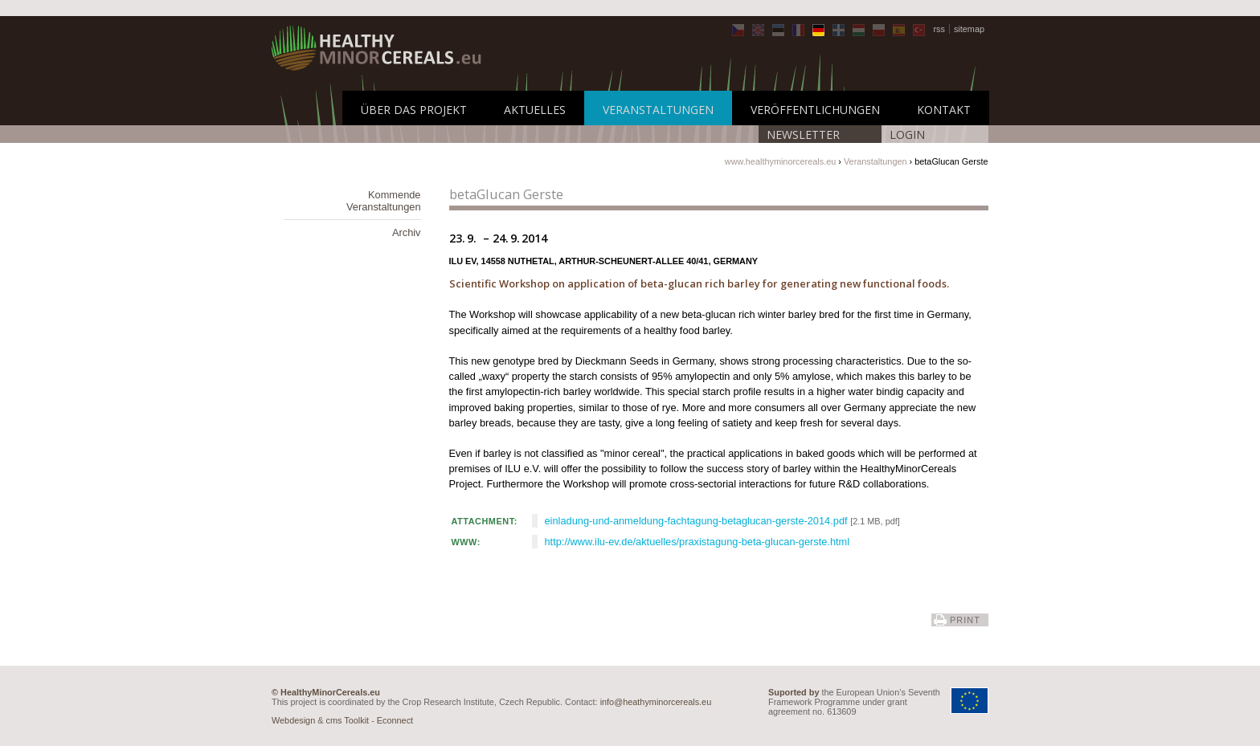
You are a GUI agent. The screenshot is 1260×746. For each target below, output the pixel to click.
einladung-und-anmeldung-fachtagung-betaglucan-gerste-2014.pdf (696, 521)
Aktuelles (535, 109)
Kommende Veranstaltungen (383, 201)
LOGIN (907, 134)
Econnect (395, 720)
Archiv (406, 232)
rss (939, 29)
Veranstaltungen (658, 109)
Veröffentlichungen (815, 109)
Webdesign (293, 720)
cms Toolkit (348, 720)
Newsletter (803, 134)
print (965, 620)
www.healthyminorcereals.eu (780, 161)
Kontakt (944, 109)
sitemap (969, 29)
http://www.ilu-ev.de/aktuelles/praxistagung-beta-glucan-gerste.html (697, 542)
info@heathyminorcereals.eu (656, 702)
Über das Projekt (414, 109)
